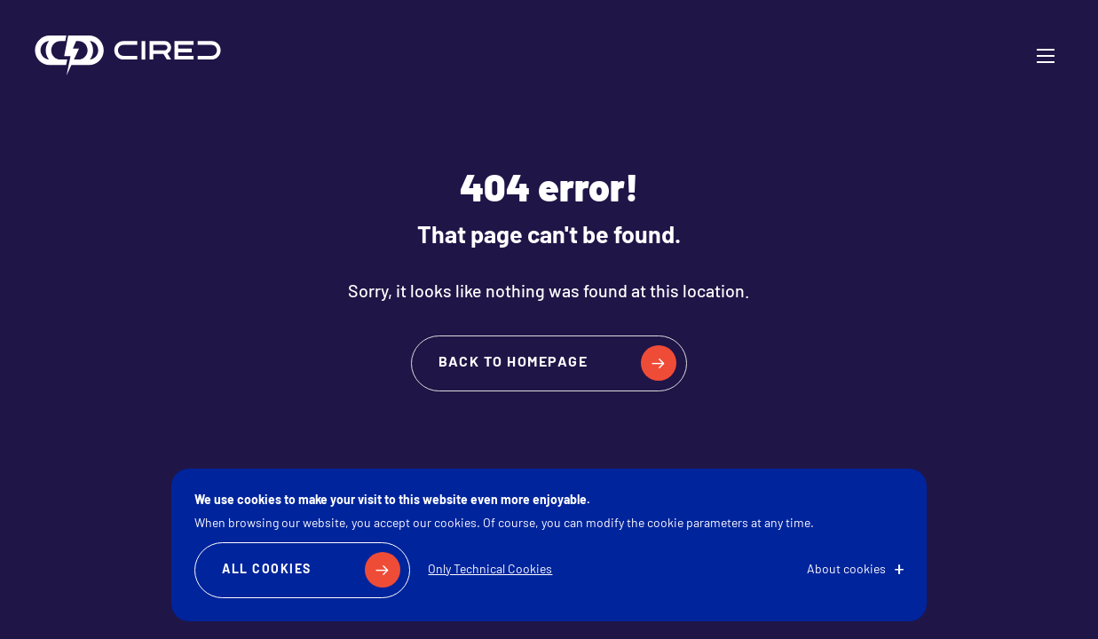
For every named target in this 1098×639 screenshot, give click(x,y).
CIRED (128, 55)
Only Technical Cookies (490, 570)
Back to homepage (513, 363)
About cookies (846, 570)
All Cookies (267, 570)
